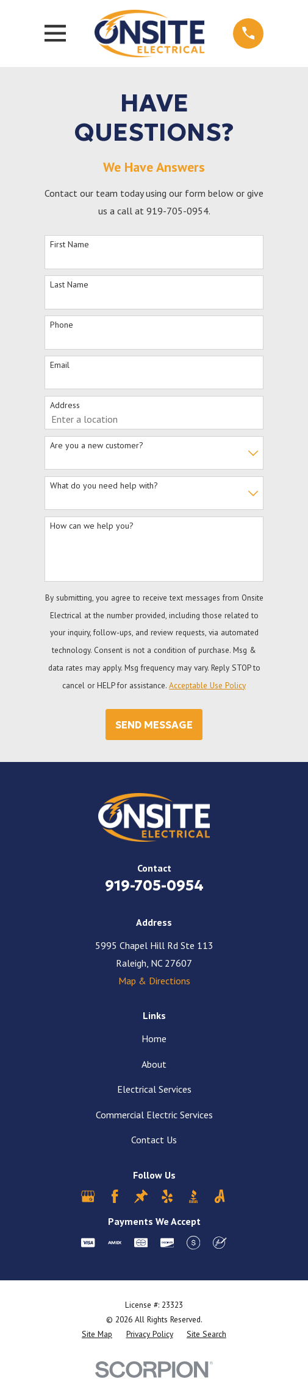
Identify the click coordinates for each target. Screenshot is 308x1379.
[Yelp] (167, 1196)
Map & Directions (154, 981)
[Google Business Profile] (88, 1196)
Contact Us (154, 1140)
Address (65, 405)
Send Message (154, 725)
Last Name (69, 285)
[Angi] (219, 1196)
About (154, 1064)
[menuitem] (97, 1334)
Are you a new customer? (96, 445)
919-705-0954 (154, 885)
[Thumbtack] (141, 1196)
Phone (61, 325)
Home (154, 1038)
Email (60, 365)
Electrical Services (154, 1089)
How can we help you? (92, 526)
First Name (69, 244)
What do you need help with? (104, 486)
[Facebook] (114, 1196)
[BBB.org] (193, 1196)
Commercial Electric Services (154, 1115)
